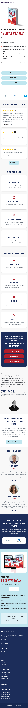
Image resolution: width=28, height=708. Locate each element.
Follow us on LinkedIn (4, 644)
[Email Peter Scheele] (12, 480)
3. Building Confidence (5, 676)
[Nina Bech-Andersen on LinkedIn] (15, 511)
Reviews (2, 660)
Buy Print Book (14, 73)
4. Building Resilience (4, 678)
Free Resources (3, 658)
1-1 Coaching (3, 656)
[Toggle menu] (25, 2)
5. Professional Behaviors (5, 680)
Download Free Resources (14, 442)
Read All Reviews (14, 162)
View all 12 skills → (4, 684)
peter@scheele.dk (4, 641)
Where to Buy (3, 662)
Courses (2, 654)
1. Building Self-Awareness (5, 672)
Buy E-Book (14, 78)
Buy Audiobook (14, 83)
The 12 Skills (3, 652)
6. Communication (4, 682)
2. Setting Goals (3, 674)
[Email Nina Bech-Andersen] (12, 511)
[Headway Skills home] (7, 2)
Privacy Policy (3, 664)
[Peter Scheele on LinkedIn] (15, 480)
